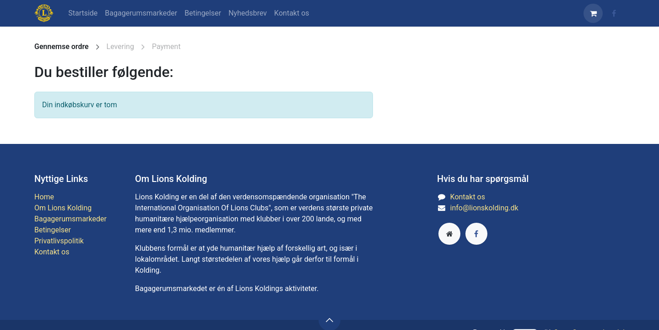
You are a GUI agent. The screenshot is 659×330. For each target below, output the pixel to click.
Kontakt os (51, 252)
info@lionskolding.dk (484, 208)
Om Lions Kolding (63, 208)
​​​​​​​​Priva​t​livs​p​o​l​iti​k (59, 240)
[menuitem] (83, 13)
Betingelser (52, 230)
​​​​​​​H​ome (44, 196)
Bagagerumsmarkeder (70, 218)
